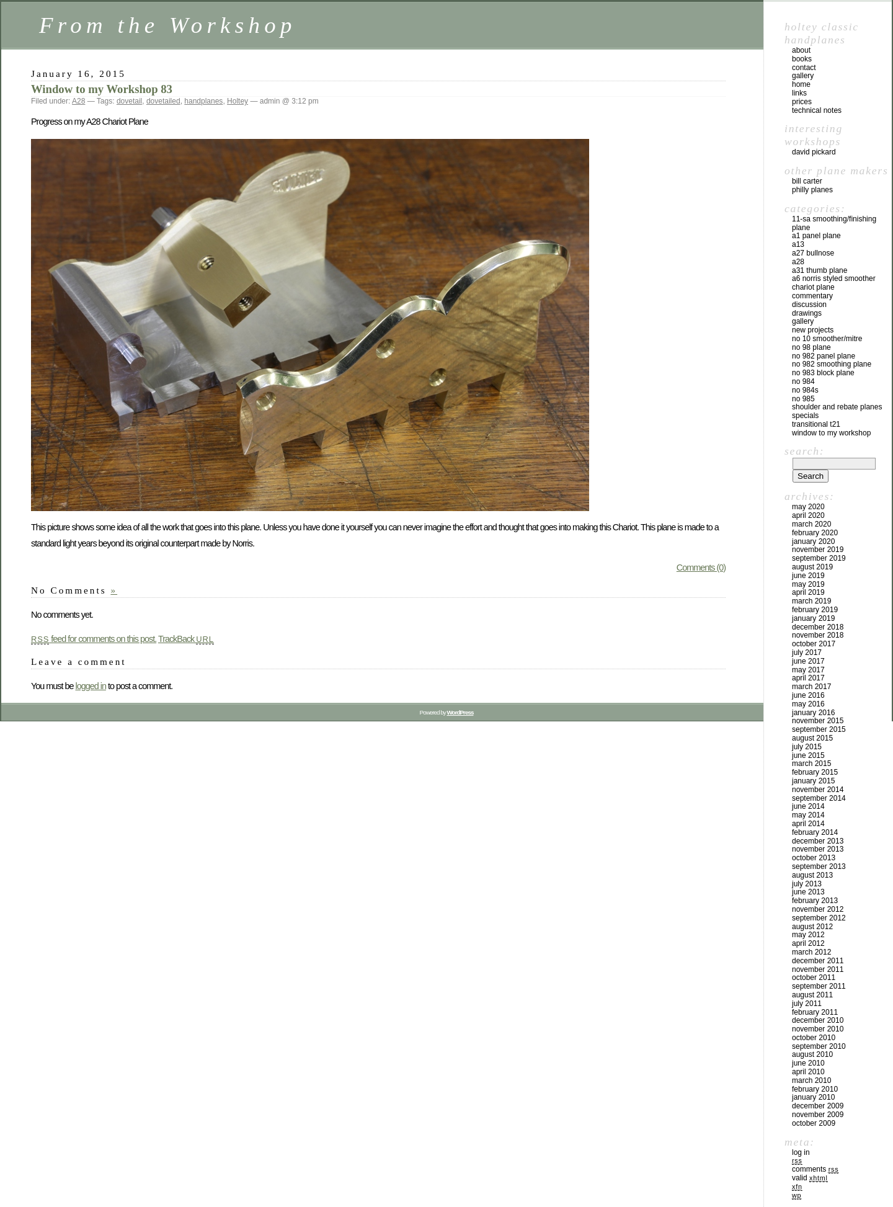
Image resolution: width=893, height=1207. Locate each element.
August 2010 (812, 1054)
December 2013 (817, 841)
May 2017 (808, 670)
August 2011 (812, 995)
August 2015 (812, 738)
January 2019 (813, 618)
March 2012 (811, 952)
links (799, 93)
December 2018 (817, 627)
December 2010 (817, 1020)
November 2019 (817, 549)
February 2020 (815, 532)
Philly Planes (812, 189)
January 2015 (813, 781)
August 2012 (812, 926)
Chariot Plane (813, 287)
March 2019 (811, 601)
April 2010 (808, 1071)
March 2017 (811, 686)
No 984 (803, 381)
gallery (803, 75)
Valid (810, 1178)
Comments (815, 1169)
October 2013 (813, 857)
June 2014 (808, 806)
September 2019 (819, 558)
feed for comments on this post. (93, 639)
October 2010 (813, 1037)
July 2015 (807, 746)
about (801, 50)
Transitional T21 (816, 424)
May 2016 (808, 704)
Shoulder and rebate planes (837, 407)
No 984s (805, 390)
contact (804, 67)
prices (802, 101)
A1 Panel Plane (816, 235)
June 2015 (808, 755)
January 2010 (813, 1097)
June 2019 (808, 575)
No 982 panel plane (823, 356)
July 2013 (807, 884)
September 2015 (819, 729)
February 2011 (815, 1012)
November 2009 (817, 1114)
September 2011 (819, 986)
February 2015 (815, 772)
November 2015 (817, 720)
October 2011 (813, 977)
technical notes (817, 110)
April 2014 (808, 823)
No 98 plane (811, 347)
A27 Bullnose (813, 253)
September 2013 (819, 866)
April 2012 (808, 943)
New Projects (812, 330)
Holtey (237, 101)
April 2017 (808, 678)
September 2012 (819, 918)
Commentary (812, 296)
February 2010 (815, 1089)
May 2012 (808, 934)
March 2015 (811, 763)
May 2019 (808, 584)
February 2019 (815, 609)
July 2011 (807, 1003)
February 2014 (815, 832)
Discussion (809, 304)
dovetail (129, 101)
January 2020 (813, 541)
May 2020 (808, 506)
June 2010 (808, 1063)
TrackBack (186, 639)
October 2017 (813, 643)
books (802, 59)
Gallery (803, 321)
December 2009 (817, 1106)
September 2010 (819, 1046)
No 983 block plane (823, 372)
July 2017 (807, 652)
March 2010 (811, 1080)
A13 (798, 244)
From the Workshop (167, 25)
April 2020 (808, 515)
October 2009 (813, 1123)
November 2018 (817, 635)
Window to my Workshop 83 (101, 89)
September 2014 (819, 798)
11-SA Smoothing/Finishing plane (834, 223)
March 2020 (811, 524)
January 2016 (813, 712)
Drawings (807, 313)
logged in (90, 686)
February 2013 (815, 900)
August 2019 (812, 567)
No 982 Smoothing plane (831, 364)
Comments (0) (701, 567)
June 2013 (808, 892)
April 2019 (808, 592)
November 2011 (817, 969)
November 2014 (817, 789)
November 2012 (817, 909)
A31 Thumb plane (819, 270)
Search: (804, 451)
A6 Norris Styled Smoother (834, 278)
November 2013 (817, 849)
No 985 (803, 398)
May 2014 (808, 815)
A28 (78, 101)
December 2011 (817, 960)
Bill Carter (807, 181)
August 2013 (812, 875)
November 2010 (817, 1029)
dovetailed (163, 101)
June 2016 (808, 695)
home (801, 84)
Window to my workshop (831, 433)
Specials (805, 415)
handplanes (203, 101)
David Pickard (814, 152)
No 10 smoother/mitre (827, 338)
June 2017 (808, 661)
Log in (801, 1152)
